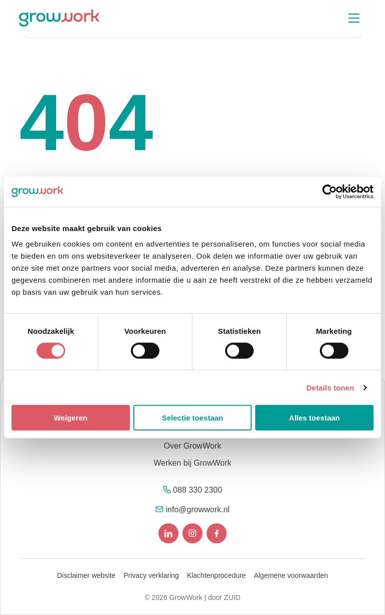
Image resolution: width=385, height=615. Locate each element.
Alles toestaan (314, 418)
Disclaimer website (86, 575)
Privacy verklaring (150, 575)
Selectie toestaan (193, 418)
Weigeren (70, 418)
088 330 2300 (197, 490)
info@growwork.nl (198, 509)
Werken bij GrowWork (192, 463)
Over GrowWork (192, 446)
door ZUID (224, 597)
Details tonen (330, 387)
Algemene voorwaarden (291, 575)
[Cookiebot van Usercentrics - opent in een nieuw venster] (329, 191)
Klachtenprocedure (216, 575)
